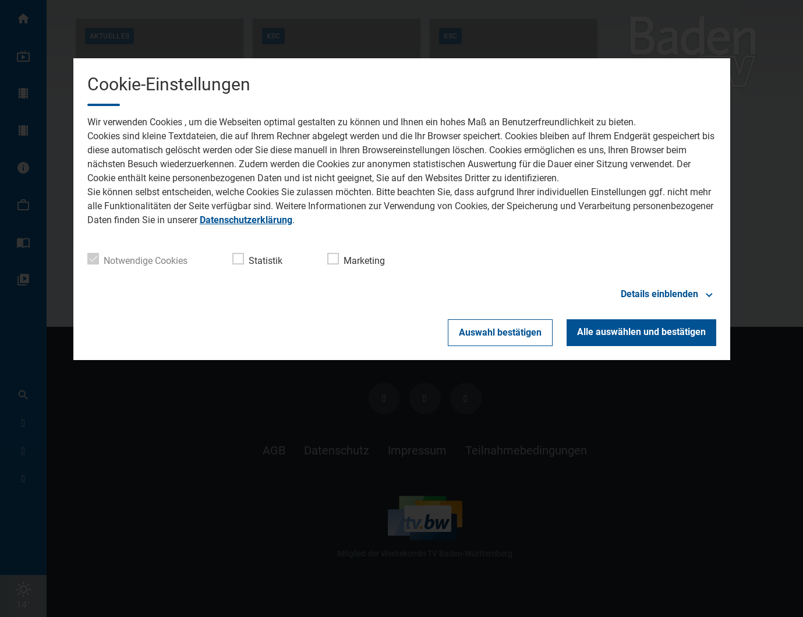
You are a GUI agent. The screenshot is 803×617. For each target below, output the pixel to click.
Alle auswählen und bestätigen (641, 331)
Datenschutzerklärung (246, 219)
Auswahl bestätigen (500, 332)
